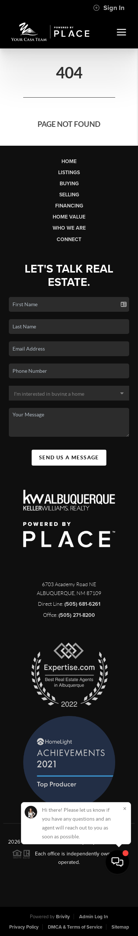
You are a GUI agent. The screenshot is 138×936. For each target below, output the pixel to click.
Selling (69, 195)
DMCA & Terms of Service (75, 927)
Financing (69, 206)
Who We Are (69, 228)
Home (69, 161)
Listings (69, 172)
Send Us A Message (69, 457)
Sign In (108, 7)
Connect (69, 239)
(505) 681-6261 (82, 604)
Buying (69, 183)
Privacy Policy (24, 927)
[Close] (125, 862)
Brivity (63, 917)
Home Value (69, 217)
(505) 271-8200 (77, 615)
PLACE (122, 842)
